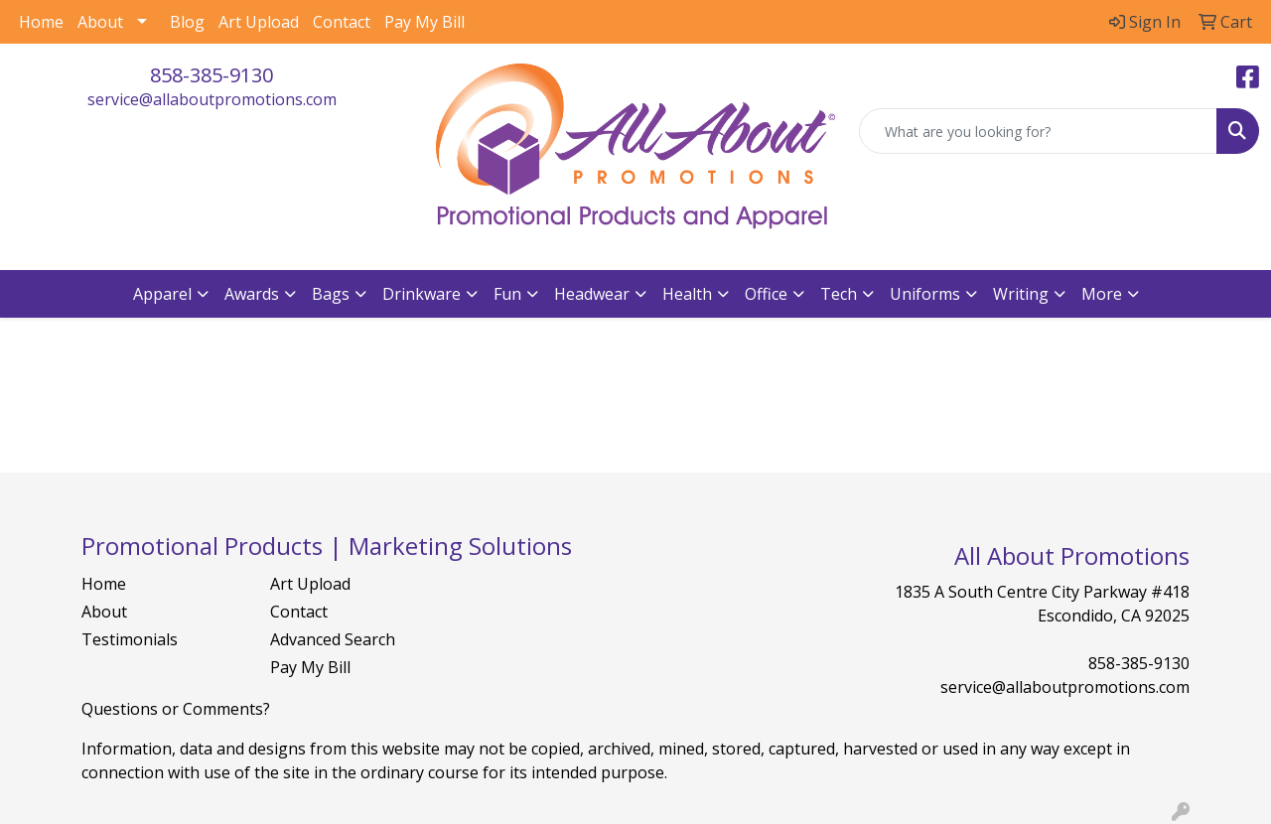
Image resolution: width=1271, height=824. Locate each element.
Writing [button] (1021, 294)
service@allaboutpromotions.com (212, 99)
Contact (341, 22)
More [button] (1101, 294)
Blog (187, 22)
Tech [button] (838, 294)
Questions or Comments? (175, 709)
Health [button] (687, 294)
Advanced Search (332, 639)
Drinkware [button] (421, 294)
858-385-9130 (211, 75)
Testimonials (129, 639)
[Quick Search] (1038, 131)
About (100, 22)
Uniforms (925, 294)
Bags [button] (331, 294)
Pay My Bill (424, 22)
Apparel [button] (162, 294)
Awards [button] (251, 294)
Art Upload (258, 22)
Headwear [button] (592, 294)
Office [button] (766, 294)
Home (41, 22)
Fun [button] (507, 294)
